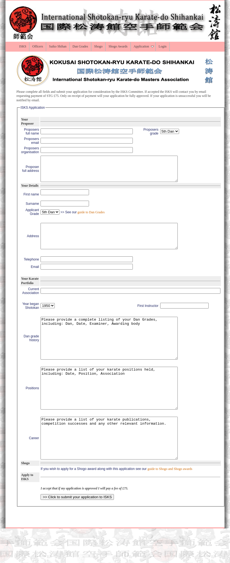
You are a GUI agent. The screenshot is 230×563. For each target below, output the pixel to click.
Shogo (98, 46)
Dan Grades (80, 46)
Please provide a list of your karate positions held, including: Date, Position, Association (117, 410)
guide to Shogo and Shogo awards (170, 503)
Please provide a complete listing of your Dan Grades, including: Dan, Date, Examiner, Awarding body (117, 352)
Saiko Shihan (58, 46)
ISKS (22, 46)
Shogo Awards (117, 46)
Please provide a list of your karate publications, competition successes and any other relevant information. (117, 468)
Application (144, 46)
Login (162, 46)
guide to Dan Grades (91, 217)
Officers (37, 46)
